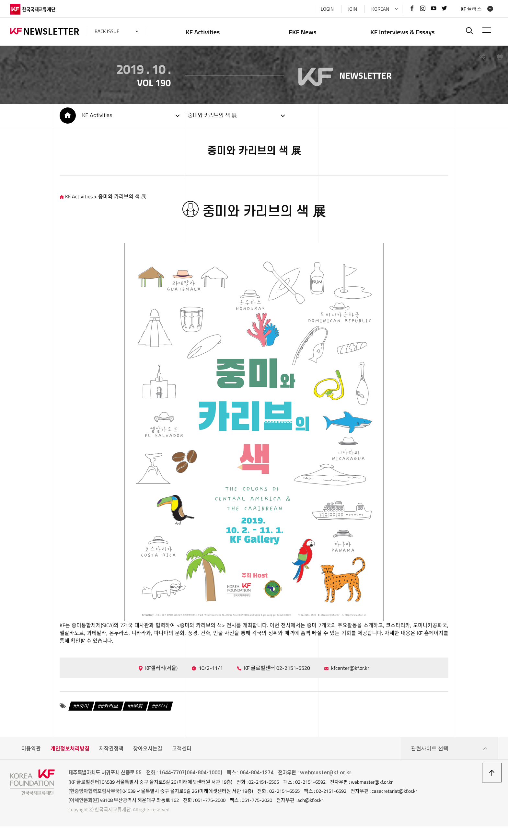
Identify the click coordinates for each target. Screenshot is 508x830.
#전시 (161, 710)
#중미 (82, 710)
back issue (107, 31)
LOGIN (327, 9)
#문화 (137, 710)
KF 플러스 (471, 9)
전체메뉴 (486, 30)
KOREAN (380, 9)
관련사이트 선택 (449, 752)
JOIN (352, 9)
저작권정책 (111, 752)
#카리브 (110, 710)
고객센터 (181, 752)
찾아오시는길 (147, 752)
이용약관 (31, 752)
